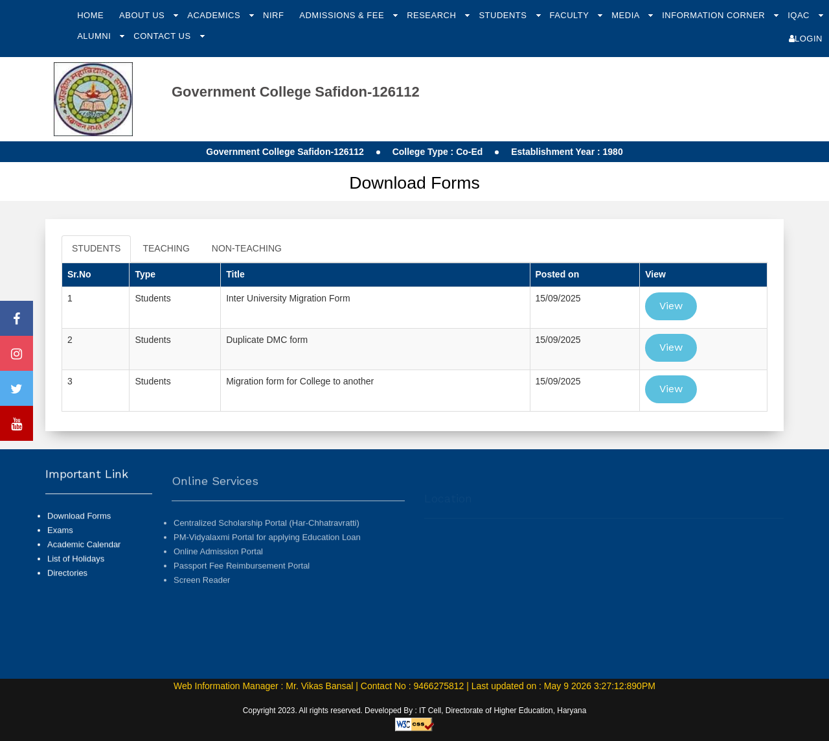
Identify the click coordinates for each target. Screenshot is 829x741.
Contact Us (163, 36)
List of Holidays (75, 577)
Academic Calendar (83, 563)
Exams (60, 549)
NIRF (273, 15)
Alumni (95, 36)
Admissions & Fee (343, 15)
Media (626, 15)
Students (504, 15)
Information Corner (714, 15)
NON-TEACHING (247, 248)
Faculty (570, 15)
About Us (143, 15)
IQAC (800, 15)
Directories (67, 591)
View (671, 306)
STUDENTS (96, 248)
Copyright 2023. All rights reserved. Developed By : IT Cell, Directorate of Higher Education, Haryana (415, 710)
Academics (215, 15)
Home (90, 15)
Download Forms (79, 534)
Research (433, 15)
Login (806, 38)
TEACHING (165, 248)
